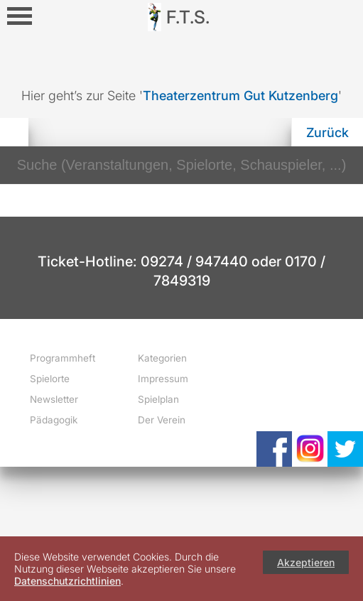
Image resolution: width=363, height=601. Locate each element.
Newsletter (54, 399)
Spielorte (50, 378)
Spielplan (158, 399)
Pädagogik (53, 420)
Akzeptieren (306, 562)
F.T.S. (188, 17)
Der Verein (161, 420)
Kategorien (162, 358)
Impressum (163, 378)
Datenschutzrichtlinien (67, 581)
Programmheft (62, 358)
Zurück (327, 132)
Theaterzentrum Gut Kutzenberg (240, 95)
